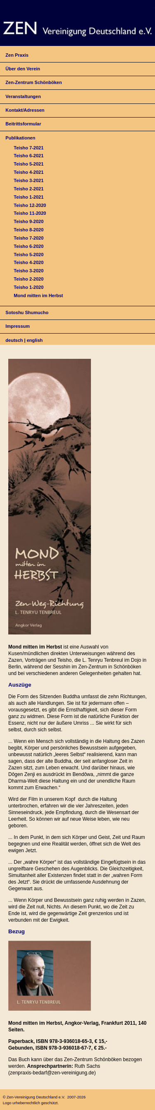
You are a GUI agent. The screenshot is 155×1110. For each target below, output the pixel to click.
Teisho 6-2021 (28, 155)
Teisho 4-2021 (28, 172)
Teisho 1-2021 (28, 197)
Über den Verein (22, 68)
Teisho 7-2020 (28, 237)
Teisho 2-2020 (28, 278)
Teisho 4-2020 (28, 262)
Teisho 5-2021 (28, 163)
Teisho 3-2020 (28, 270)
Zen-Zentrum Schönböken (33, 82)
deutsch (14, 340)
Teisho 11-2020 (30, 213)
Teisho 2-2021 (28, 188)
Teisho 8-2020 (28, 229)
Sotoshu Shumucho (26, 312)
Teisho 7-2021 (28, 147)
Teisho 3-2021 (28, 180)
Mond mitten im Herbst (38, 295)
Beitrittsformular (23, 123)
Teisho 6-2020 (28, 246)
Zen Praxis (17, 55)
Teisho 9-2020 (28, 221)
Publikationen (20, 137)
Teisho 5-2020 (28, 254)
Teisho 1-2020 (28, 287)
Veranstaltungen (23, 96)
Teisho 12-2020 (30, 205)
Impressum (17, 326)
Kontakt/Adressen (24, 110)
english (35, 340)
